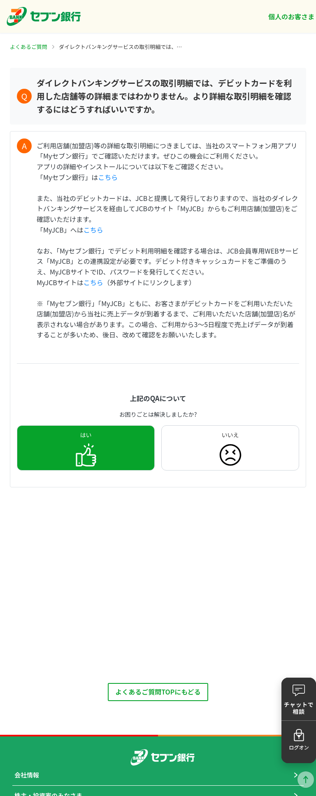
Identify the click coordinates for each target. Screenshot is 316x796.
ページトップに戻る (305, 779)
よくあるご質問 (28, 47)
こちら (108, 177)
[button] (298, 699)
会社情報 (26, 775)
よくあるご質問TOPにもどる (158, 692)
